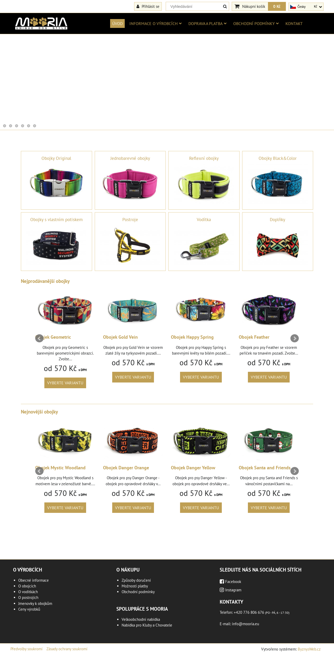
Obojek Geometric (53, 337)
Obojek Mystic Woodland (60, 468)
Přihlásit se (147, 6)
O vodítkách (28, 591)
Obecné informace (33, 580)
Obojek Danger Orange (126, 468)
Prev (39, 338)
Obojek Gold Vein (120, 337)
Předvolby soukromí (26, 648)
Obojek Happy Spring (192, 337)
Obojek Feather (254, 337)
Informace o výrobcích (155, 23)
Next (294, 338)
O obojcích (27, 586)
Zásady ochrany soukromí (66, 648)
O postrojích (28, 597)
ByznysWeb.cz (309, 649)
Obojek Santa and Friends (265, 468)
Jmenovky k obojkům (35, 603)
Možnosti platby (135, 586)
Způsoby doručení (136, 580)
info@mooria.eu (245, 623)
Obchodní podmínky (256, 23)
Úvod (117, 23)
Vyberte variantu (65, 382)
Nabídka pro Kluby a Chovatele (147, 625)
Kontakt (294, 23)
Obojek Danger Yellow (193, 468)
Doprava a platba (207, 23)
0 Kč (277, 6)
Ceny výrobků (29, 609)
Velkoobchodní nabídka (141, 619)
